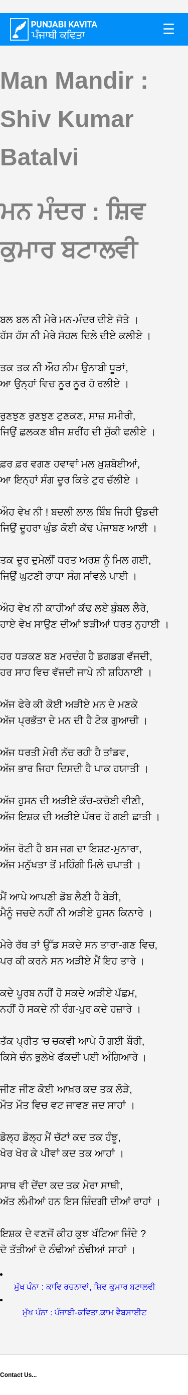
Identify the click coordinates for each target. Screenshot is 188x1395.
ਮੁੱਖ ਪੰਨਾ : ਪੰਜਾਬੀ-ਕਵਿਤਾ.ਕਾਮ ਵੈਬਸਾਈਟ (84, 1312)
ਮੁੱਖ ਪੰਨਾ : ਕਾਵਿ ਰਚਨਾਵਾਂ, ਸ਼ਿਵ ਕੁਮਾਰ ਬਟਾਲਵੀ (84, 1287)
